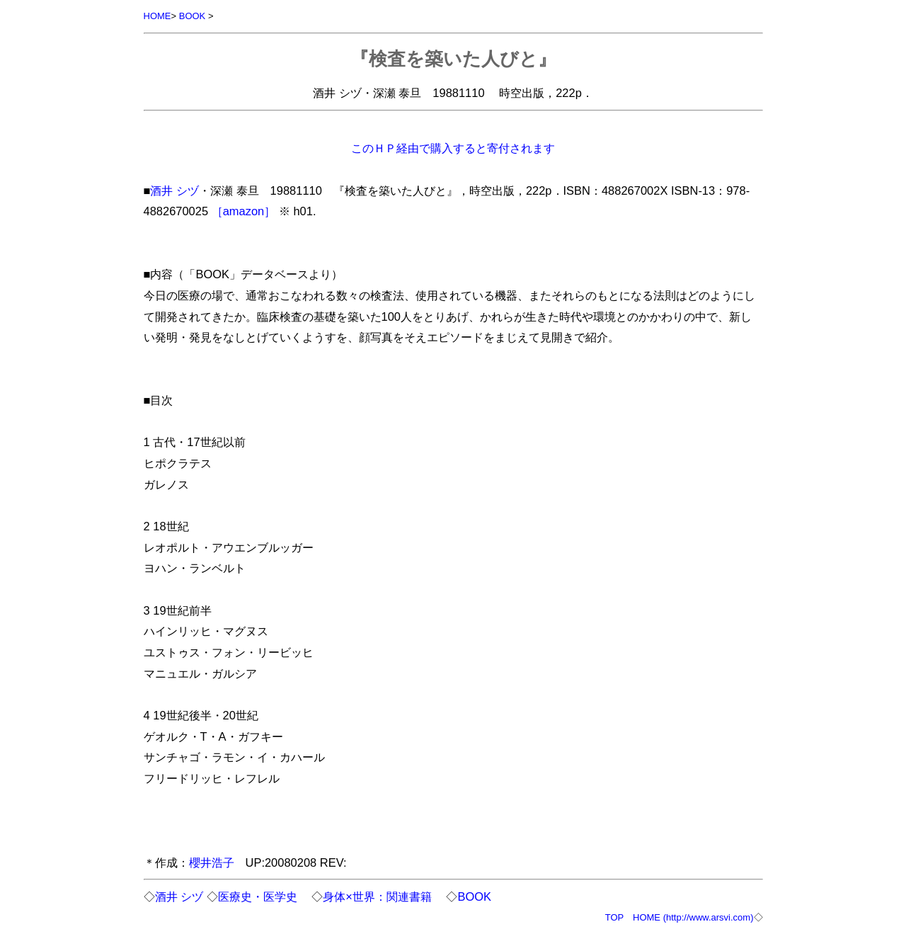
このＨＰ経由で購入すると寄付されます (453, 148)
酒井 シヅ (174, 190)
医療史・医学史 (257, 896)
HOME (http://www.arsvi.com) (693, 917)
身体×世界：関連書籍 (377, 896)
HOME (157, 16)
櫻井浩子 (211, 862)
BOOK (192, 16)
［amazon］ (244, 211)
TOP (614, 917)
